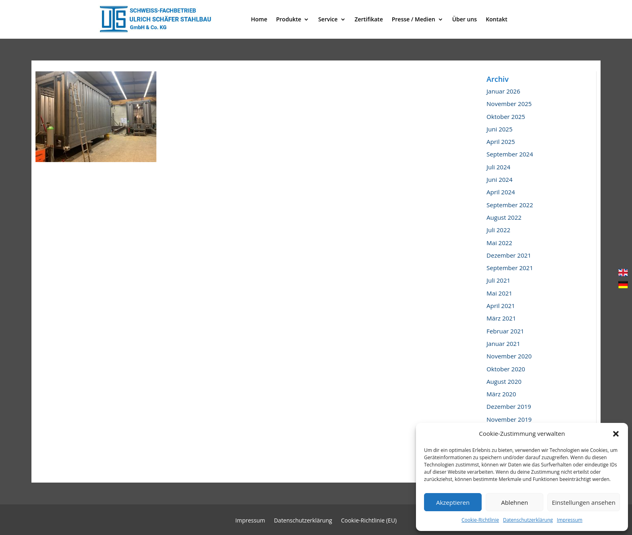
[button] (616, 434)
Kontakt (496, 19)
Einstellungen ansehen (583, 502)
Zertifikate (369, 19)
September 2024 (509, 154)
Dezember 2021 (508, 255)
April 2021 (500, 306)
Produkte (288, 19)
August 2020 (504, 381)
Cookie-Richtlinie (480, 519)
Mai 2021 (499, 293)
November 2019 (509, 419)
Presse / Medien (413, 19)
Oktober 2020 (505, 369)
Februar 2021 (505, 331)
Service (327, 19)
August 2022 (504, 217)
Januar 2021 (503, 343)
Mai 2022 (499, 243)
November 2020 (509, 356)
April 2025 (500, 141)
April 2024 (500, 192)
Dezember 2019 (508, 406)
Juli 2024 (498, 167)
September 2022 (509, 205)
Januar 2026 (503, 91)
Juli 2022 (498, 230)
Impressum (569, 519)
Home (259, 19)
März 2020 (501, 394)
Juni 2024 (499, 179)
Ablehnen (514, 502)
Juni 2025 (499, 129)
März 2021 (501, 318)
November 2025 (509, 104)
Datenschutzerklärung (528, 519)
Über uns (464, 19)
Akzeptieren (453, 502)
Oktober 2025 (505, 116)
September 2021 (509, 268)
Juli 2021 (498, 280)
